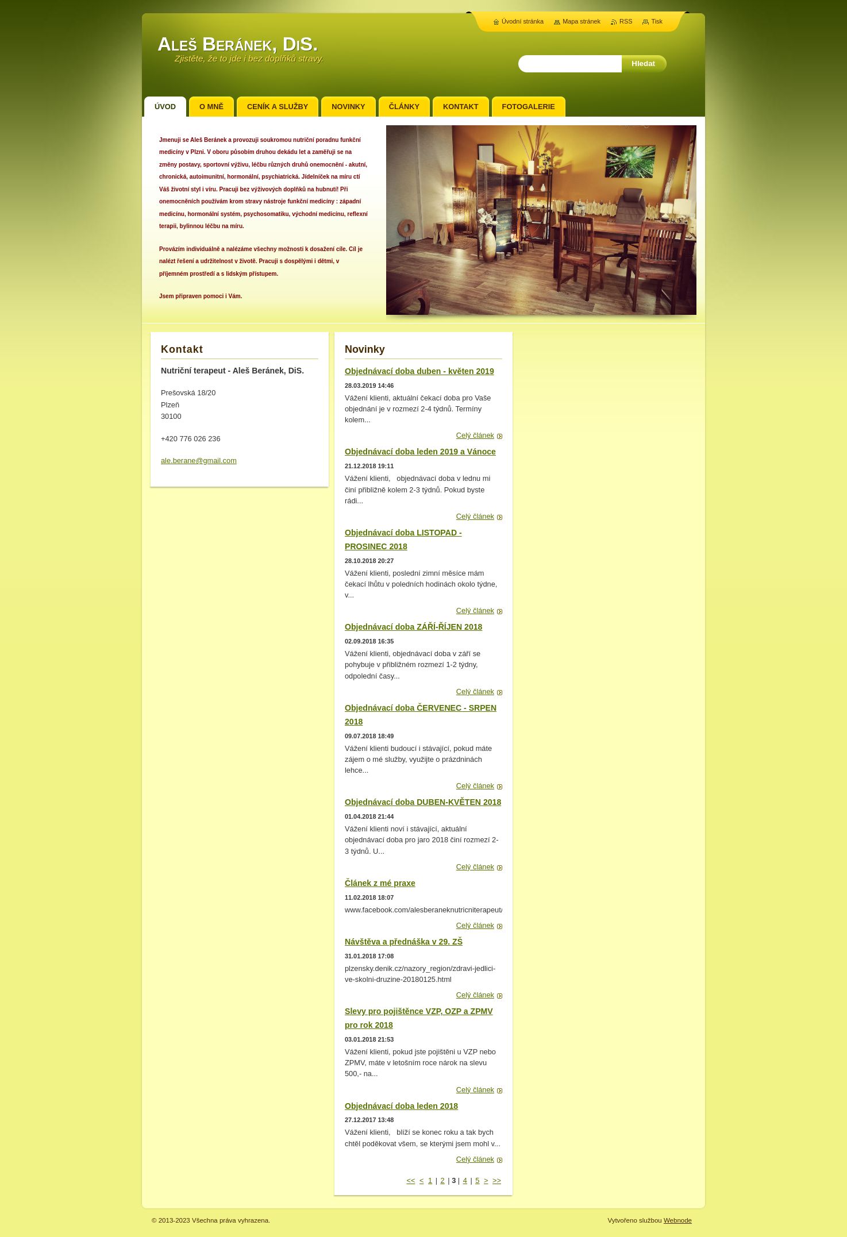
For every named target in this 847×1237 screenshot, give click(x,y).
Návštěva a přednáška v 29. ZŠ (404, 941)
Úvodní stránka (523, 21)
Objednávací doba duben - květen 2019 (419, 371)
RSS (625, 21)
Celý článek (475, 435)
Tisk (657, 21)
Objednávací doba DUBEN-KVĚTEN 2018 (423, 802)
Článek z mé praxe (380, 883)
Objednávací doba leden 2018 (401, 1106)
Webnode (678, 1220)
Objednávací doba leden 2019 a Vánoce (420, 451)
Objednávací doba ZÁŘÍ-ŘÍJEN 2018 (413, 626)
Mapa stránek (581, 21)
